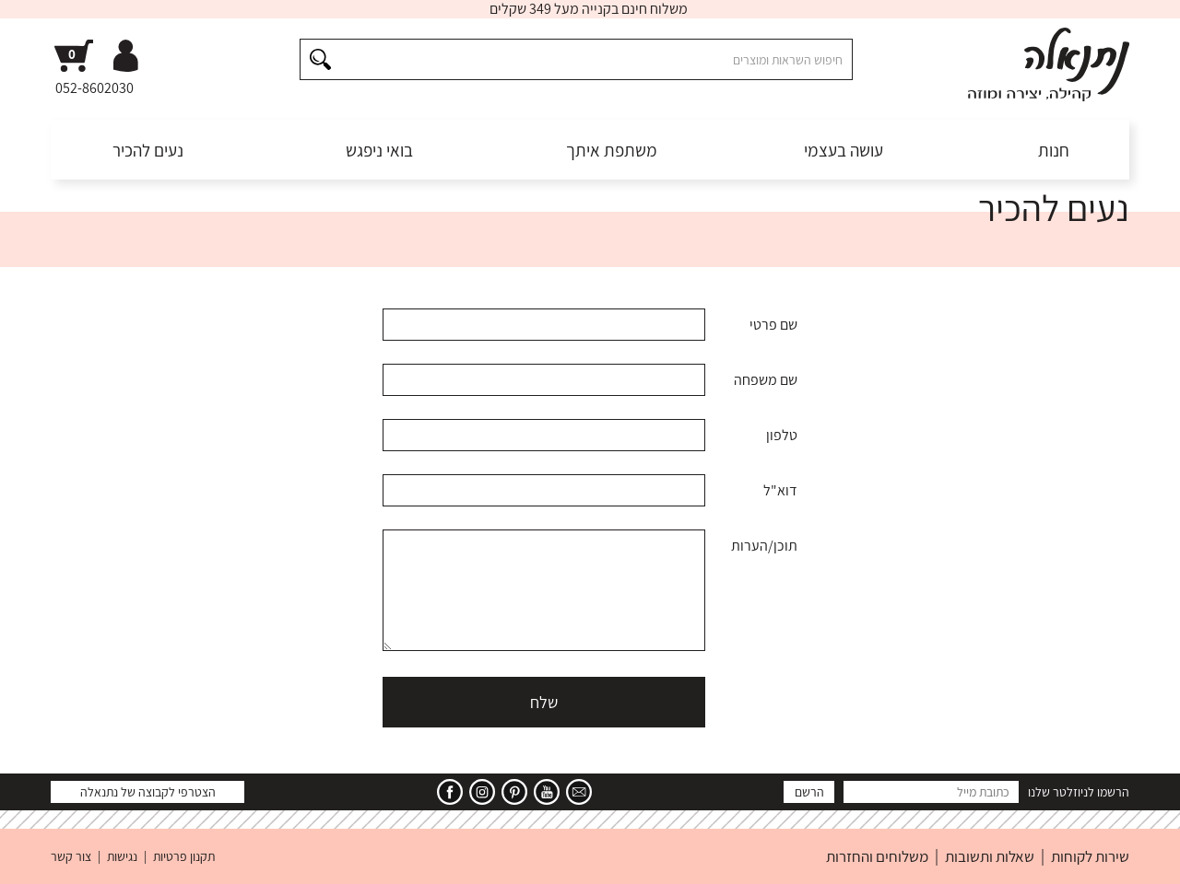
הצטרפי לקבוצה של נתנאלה (148, 792)
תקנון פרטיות (184, 856)
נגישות (122, 856)
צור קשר (71, 856)
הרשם (809, 792)
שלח (544, 702)
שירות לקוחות (1090, 856)
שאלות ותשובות (989, 856)
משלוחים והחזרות (877, 856)
